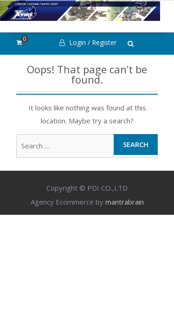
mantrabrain (124, 201)
